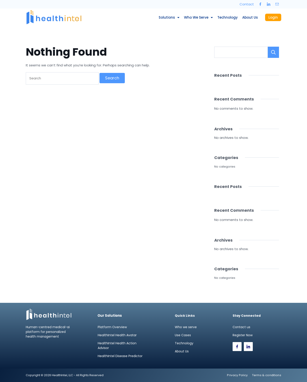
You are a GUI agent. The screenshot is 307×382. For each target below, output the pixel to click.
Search (273, 52)
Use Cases (183, 335)
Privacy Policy (237, 375)
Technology (227, 17)
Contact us (241, 327)
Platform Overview (112, 327)
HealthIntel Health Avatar (117, 335)
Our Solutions (109, 315)
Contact (247, 4)
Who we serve (198, 17)
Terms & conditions (266, 375)
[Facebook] (260, 4)
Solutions (169, 17)
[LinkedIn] (268, 4)
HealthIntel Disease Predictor (120, 356)
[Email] (277, 4)
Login (273, 17)
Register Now (243, 335)
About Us (250, 17)
